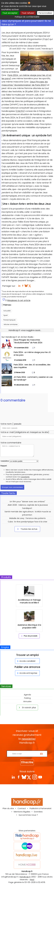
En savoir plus (27, 707)
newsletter (28, 739)
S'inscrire (27, 762)
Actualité (6, 311)
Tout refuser (28, 12)
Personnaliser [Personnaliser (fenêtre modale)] (45, 12)
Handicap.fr (25, 877)
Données (38, 811)
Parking (27, 698)
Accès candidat (26, 661)
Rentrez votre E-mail (27, 748)
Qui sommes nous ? (28, 815)
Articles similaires (11, 324)
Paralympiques (9, 320)
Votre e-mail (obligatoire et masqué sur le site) (25, 432)
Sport (5, 315)
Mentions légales (22, 811)
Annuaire (27, 701)
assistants (25, 477)
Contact (22, 808)
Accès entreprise (26, 673)
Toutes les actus (26, 529)
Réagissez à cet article (18, 300)
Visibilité (5, 461)
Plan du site (8, 808)
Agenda (27, 694)
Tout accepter (10, 12)
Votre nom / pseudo (11, 423)
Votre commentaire (11, 442)
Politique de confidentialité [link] (27, 17)
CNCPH (20, 111)
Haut (32, 879)
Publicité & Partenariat (41, 808)
